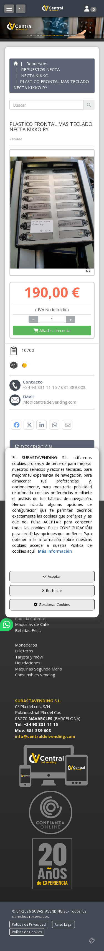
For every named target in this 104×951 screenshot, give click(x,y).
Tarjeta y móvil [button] (29, 657)
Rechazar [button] (52, 590)
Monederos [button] (26, 645)
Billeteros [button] (24, 650)
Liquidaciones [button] (27, 662)
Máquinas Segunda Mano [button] (38, 669)
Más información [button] (55, 551)
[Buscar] (89, 105)
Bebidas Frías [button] (28, 630)
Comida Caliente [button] (30, 618)
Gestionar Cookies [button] (52, 604)
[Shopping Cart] (52, 330)
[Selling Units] (52, 319)
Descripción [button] (33, 447)
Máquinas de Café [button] (32, 624)
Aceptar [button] (52, 576)
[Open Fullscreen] (88, 269)
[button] (52, 8)
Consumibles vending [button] (35, 674)
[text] (46, 105)
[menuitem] (52, 618)
